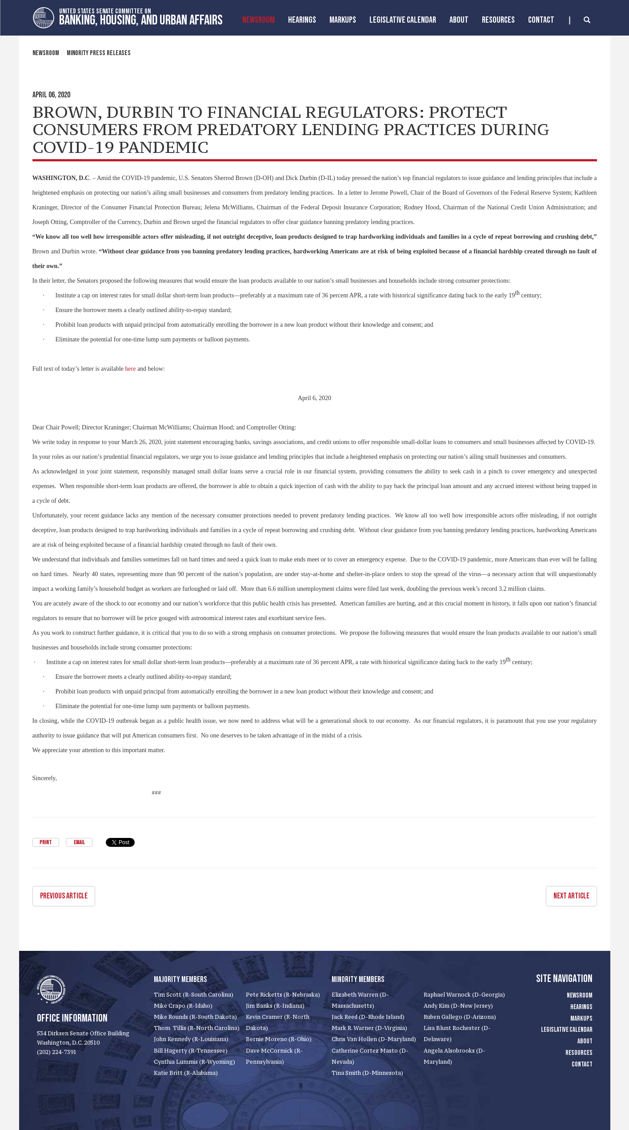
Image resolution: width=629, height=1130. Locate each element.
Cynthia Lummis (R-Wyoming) (194, 1061)
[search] (579, 20)
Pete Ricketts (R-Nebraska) (283, 994)
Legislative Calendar (402, 20)
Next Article (571, 896)
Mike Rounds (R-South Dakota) (195, 1017)
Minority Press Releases (99, 53)
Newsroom (258, 20)
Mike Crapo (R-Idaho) (183, 1005)
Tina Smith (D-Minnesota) (367, 1073)
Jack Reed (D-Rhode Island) (368, 1017)
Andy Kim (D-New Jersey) (458, 1005)
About (459, 20)
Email (79, 842)
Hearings (302, 20)
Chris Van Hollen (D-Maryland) (374, 1039)
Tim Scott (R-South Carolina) (193, 994)
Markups (581, 1018)
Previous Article (64, 896)
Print (46, 842)
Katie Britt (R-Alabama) (186, 1073)
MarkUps (342, 20)
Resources (498, 20)
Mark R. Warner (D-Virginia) (369, 1028)
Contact (541, 20)
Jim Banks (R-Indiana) (275, 1005)
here (130, 368)
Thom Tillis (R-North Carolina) (197, 1028)
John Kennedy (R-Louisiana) (191, 1039)
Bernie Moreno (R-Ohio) (279, 1039)
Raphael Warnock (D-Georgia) (464, 994)
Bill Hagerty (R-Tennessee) (191, 1050)
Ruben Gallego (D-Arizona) (460, 1017)
